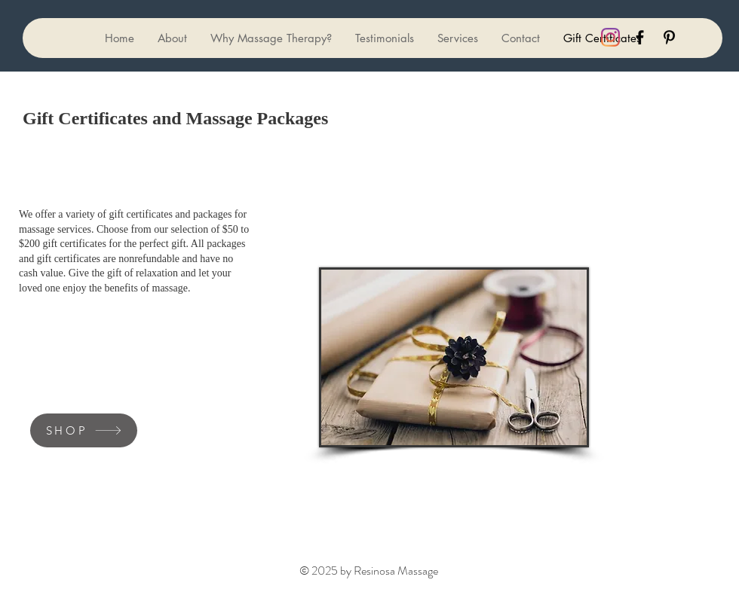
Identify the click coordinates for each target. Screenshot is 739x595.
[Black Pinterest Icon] (669, 37)
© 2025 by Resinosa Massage (368, 570)
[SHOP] (83, 430)
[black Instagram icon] (610, 37)
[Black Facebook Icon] (639, 37)
